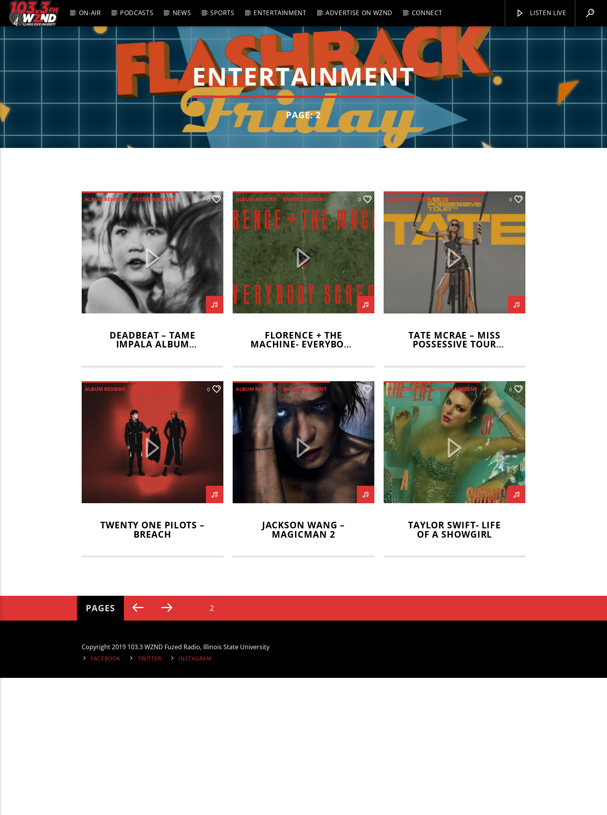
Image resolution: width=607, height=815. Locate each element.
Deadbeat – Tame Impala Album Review (152, 481)
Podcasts (136, 13)
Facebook (106, 795)
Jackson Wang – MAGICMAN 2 (303, 666)
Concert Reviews (410, 335)
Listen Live (541, 13)
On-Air (90, 13)
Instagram (195, 795)
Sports (222, 13)
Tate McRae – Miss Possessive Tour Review (454, 481)
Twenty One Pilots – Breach (152, 666)
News (182, 13)
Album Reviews (105, 335)
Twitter (150, 795)
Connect (427, 13)
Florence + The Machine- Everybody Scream (303, 481)
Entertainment (280, 13)
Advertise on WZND (359, 13)
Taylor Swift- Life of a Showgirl (454, 666)
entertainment (154, 335)
